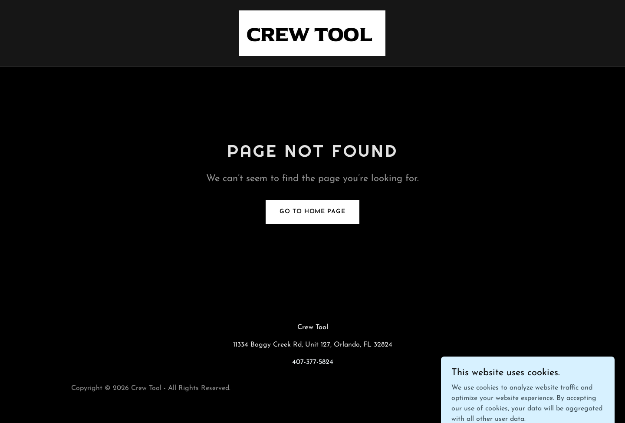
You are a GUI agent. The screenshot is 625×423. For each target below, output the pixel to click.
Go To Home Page (312, 211)
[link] (312, 33)
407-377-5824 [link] (312, 362)
